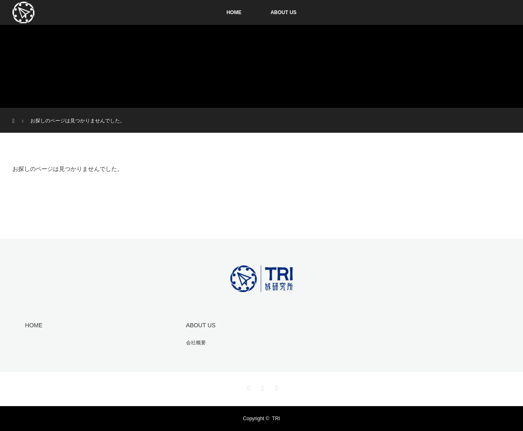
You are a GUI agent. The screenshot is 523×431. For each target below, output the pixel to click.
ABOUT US (284, 12)
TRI (276, 418)
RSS (275, 386)
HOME (234, 12)
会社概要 (196, 343)
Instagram (247, 386)
